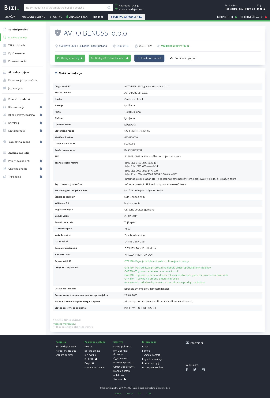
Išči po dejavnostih (66, 346)
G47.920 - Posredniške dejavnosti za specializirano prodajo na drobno (164, 282)
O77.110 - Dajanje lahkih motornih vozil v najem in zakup (156, 261)
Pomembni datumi (94, 367)
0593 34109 (145, 46)
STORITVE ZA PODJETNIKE (126, 16)
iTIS (139, 393)
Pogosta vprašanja (152, 359)
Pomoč (146, 350)
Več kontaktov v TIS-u (175, 46)
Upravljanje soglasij (152, 367)
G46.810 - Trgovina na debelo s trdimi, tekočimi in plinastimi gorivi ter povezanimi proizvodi (176, 275)
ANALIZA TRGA (78, 16)
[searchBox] (68, 7)
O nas (145, 346)
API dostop (119, 375)
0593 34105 (123, 46)
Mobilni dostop (121, 371)
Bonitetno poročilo (151, 58)
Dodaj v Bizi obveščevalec (110, 58)
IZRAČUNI (10, 16)
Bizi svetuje (90, 355)
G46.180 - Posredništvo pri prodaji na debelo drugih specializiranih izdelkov (167, 267)
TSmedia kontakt (151, 355)
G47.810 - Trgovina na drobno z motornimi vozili (151, 278)
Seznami (117, 379)
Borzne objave (92, 350)
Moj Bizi (98, 16)
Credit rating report (186, 58)
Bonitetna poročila (123, 362)
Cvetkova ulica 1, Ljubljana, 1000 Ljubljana (83, 46)
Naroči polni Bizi (122, 346)
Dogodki (89, 363)
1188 (148, 393)
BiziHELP (89, 359)
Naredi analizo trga (66, 350)
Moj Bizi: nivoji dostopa (121, 352)
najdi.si (129, 393)
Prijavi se (249, 8)
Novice (88, 346)
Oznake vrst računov (64, 323)
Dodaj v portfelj (70, 58)
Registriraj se (233, 8)
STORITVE (56, 16)
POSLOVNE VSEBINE (33, 16)
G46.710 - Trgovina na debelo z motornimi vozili (151, 271)
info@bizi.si (196, 343)
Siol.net (117, 393)
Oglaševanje (120, 358)
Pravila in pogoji (150, 363)
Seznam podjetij (64, 355)
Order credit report (123, 366)
